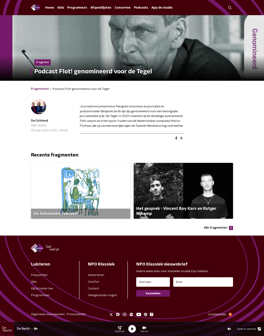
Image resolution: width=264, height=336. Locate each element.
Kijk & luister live (42, 288)
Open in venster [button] (249, 328)
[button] (119, 329)
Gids (60, 7)
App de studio (162, 7)
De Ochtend (39, 120)
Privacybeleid (76, 314)
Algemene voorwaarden (48, 314)
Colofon (93, 281)
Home (49, 7)
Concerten (123, 7)
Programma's (77, 7)
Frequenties (39, 275)
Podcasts (141, 7)
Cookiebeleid (217, 314)
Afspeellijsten (100, 7)
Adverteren (96, 275)
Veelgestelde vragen (102, 295)
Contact (93, 288)
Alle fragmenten (218, 228)
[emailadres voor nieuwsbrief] (203, 282)
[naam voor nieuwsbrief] (153, 282)
